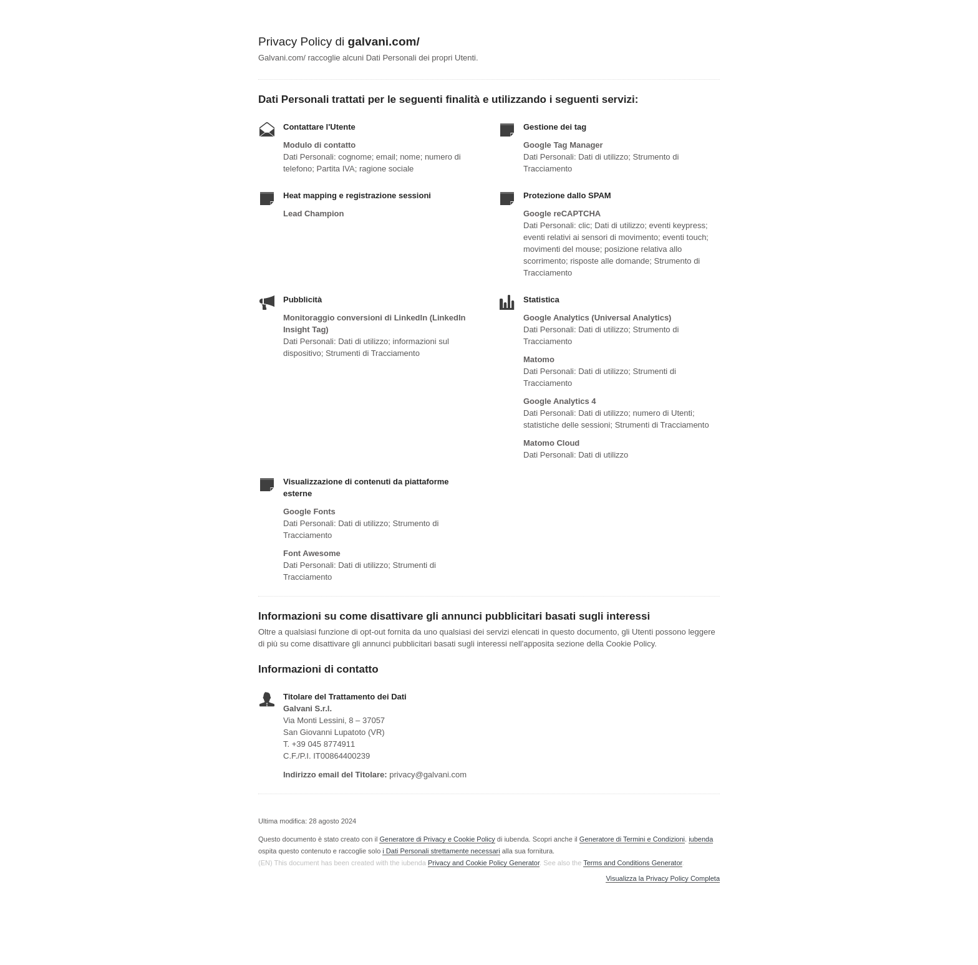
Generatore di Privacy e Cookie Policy (437, 839)
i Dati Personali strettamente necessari (441, 851)
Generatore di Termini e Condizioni (632, 839)
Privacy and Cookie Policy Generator (484, 863)
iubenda (701, 839)
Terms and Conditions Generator (632, 863)
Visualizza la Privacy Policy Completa (663, 878)
